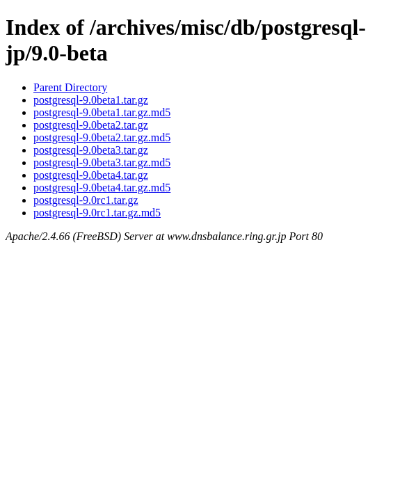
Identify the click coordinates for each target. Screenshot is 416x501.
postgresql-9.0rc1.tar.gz (85, 200)
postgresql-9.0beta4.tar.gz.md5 (101, 187)
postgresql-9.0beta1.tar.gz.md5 (101, 112)
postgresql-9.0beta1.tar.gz (90, 100)
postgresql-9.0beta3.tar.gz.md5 (101, 162)
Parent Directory (70, 87)
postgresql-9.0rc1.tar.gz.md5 (97, 212)
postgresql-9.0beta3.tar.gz (90, 150)
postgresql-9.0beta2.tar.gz (90, 125)
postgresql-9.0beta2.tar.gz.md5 (101, 137)
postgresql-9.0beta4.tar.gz (90, 175)
